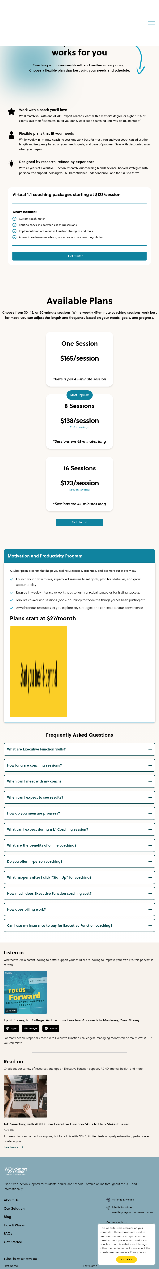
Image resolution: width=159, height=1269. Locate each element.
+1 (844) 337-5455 (120, 1119)
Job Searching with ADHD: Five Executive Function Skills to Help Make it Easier (66, 1043)
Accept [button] (126, 1259)
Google (30, 947)
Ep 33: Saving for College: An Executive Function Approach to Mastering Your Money (72, 939)
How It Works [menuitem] (14, 1144)
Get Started (75, 256)
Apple (11, 947)
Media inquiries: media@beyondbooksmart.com (129, 1129)
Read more (13, 1066)
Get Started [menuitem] (13, 1161)
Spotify (51, 947)
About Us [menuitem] (11, 1119)
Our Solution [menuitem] (14, 1127)
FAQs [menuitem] (8, 1152)
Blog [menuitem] (7, 1135)
